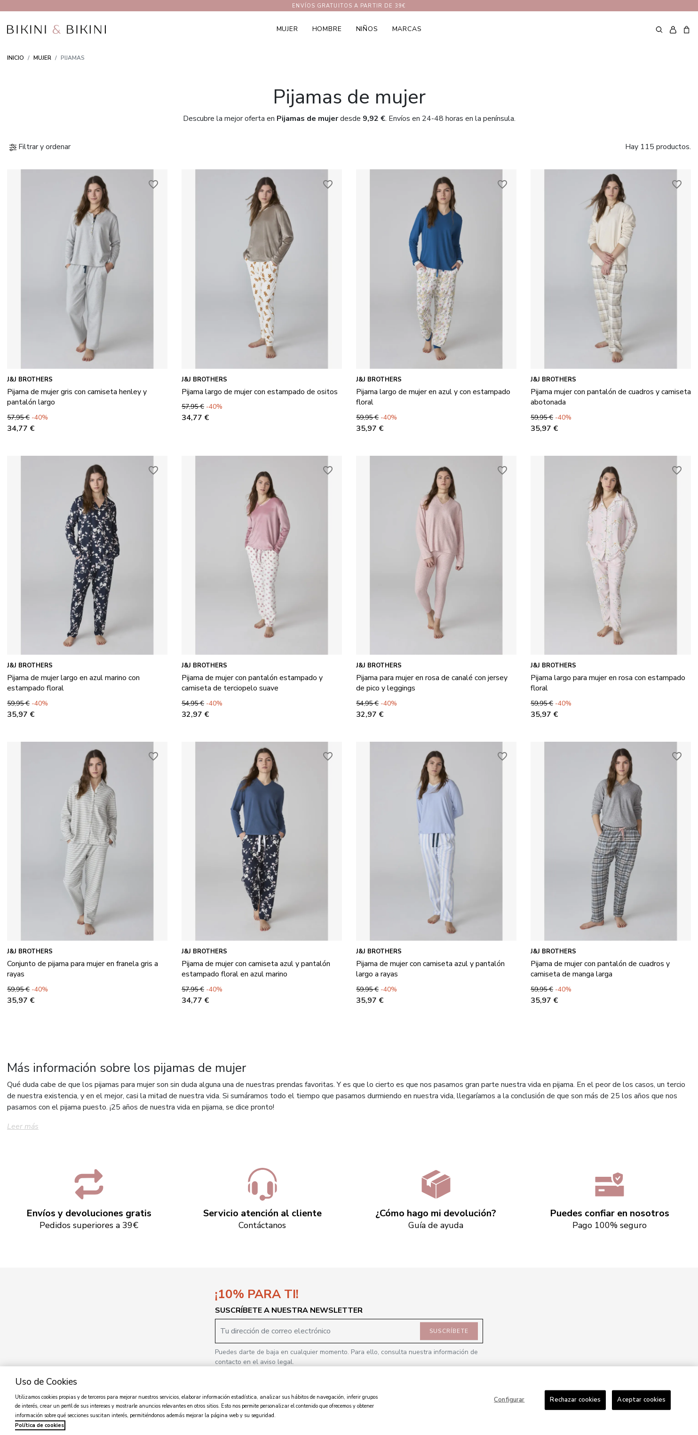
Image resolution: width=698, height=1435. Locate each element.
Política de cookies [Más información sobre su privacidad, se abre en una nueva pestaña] (39, 1425)
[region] (349, 1400)
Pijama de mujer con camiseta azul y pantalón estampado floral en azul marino (256, 969)
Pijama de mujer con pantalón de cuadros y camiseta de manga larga (600, 969)
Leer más (23, 1126)
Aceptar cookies (641, 1399)
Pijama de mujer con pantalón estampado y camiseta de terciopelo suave (252, 683)
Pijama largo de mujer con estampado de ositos (260, 392)
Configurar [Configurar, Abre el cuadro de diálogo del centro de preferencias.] (509, 1399)
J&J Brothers (30, 379)
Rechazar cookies (575, 1399)
